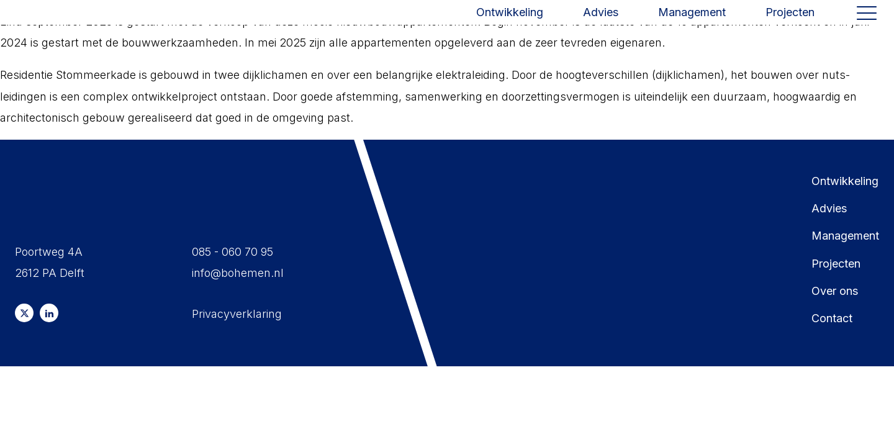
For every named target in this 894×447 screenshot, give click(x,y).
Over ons (834, 290)
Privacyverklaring (237, 313)
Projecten (790, 22)
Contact (831, 318)
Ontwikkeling (509, 22)
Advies (600, 22)
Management (692, 22)
